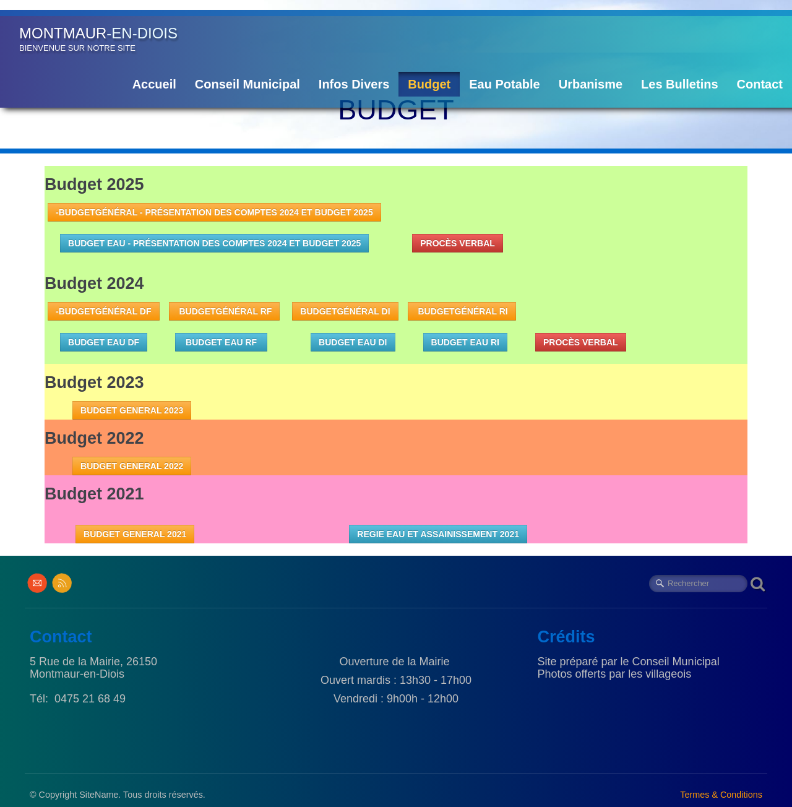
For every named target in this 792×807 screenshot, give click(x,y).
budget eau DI (353, 342)
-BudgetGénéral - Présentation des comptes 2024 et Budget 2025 (214, 212)
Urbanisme (590, 84)
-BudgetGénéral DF (104, 311)
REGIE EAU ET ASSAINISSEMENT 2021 (438, 534)
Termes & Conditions (721, 795)
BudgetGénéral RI (462, 311)
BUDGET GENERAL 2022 (131, 466)
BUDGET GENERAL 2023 (131, 410)
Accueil (154, 84)
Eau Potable (504, 84)
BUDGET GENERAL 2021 (135, 534)
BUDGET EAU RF (221, 342)
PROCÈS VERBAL (457, 243)
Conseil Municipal (247, 84)
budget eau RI (465, 342)
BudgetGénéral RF (224, 311)
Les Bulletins (679, 84)
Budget (429, 84)
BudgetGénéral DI (345, 311)
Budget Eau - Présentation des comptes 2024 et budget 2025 (214, 243)
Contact (760, 84)
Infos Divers (354, 84)
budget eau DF (103, 342)
